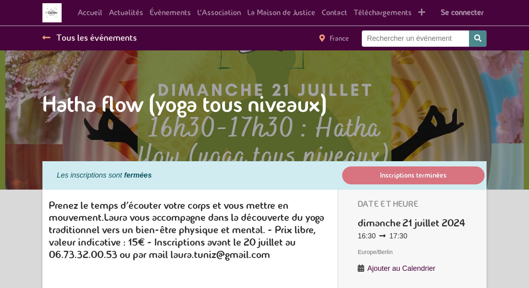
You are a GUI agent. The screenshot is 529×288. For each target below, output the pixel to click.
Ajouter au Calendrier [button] (401, 268)
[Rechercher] (478, 38)
